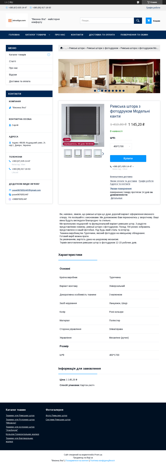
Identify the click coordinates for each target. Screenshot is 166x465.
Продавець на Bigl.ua (83, 458)
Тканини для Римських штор (20, 415)
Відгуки (13, 74)
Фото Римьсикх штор (56, 415)
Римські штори (77, 48)
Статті (12, 61)
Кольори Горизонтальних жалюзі (22, 434)
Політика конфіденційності (102, 460)
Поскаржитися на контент (77, 460)
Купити (128, 158)
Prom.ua (98, 455)
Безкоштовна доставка (121, 176)
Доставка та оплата (102, 34)
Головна (14, 34)
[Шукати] (138, 21)
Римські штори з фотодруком (102, 48)
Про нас (60, 34)
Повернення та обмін (134, 34)
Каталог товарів (35, 34)
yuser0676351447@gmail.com (26, 190)
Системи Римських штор (58, 419)
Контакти (77, 34)
